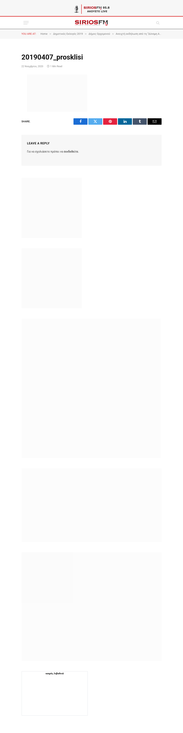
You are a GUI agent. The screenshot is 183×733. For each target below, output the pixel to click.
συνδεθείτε (71, 151)
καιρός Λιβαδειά (55, 673)
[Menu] (26, 22)
